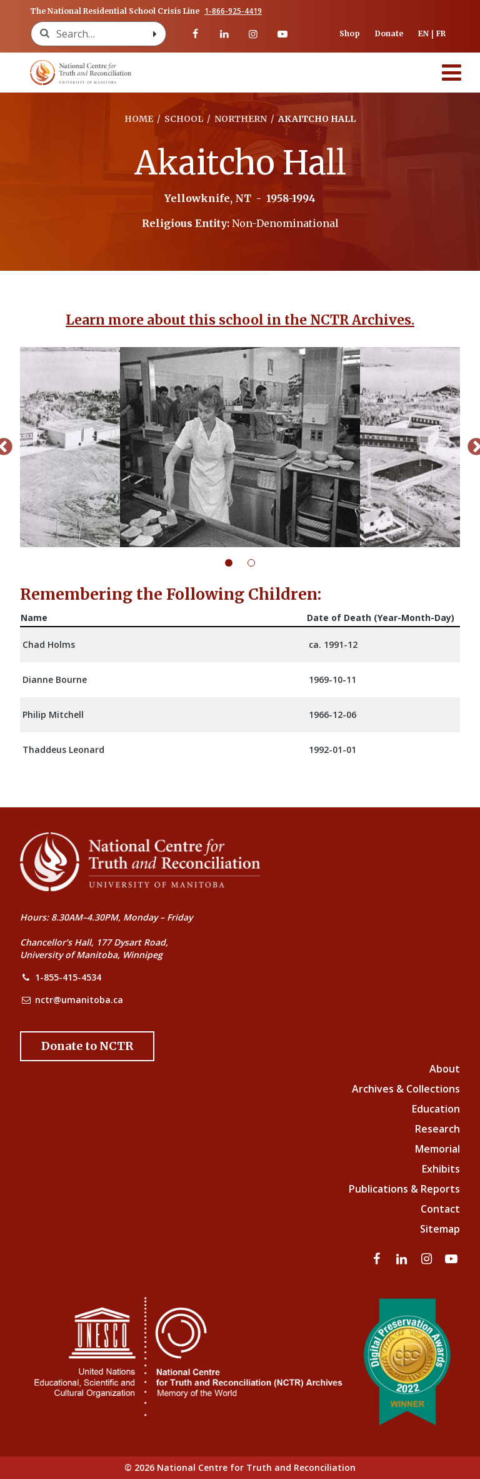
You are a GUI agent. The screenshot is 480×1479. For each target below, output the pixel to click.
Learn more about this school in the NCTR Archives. (240, 319)
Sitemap (440, 1229)
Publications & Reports (404, 1189)
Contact (440, 1209)
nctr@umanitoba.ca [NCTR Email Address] (79, 1000)
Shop (349, 33)
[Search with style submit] (154, 33)
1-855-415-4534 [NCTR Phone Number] (68, 977)
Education (436, 1109)
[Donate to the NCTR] (87, 1046)
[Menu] (452, 72)
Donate (389, 33)
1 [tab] (236, 563)
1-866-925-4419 (233, 11)
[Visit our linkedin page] (224, 33)
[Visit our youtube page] (282, 33)
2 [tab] (258, 563)
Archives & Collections (406, 1089)
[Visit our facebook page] (195, 33)
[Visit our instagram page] (253, 33)
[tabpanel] (240, 447)
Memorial (437, 1149)
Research (437, 1129)
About (444, 1069)
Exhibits (441, 1169)
